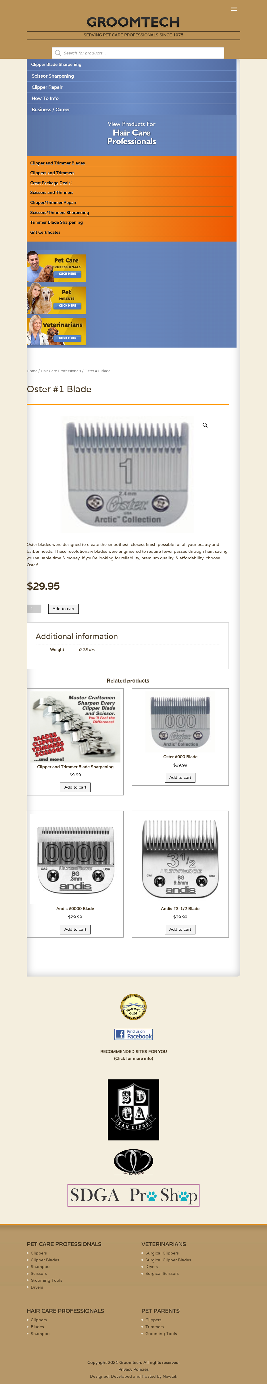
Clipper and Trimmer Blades (57, 163)
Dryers (37, 1287)
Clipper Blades (45, 1260)
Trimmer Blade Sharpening (56, 222)
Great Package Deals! (51, 182)
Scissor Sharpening (53, 76)
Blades (37, 1326)
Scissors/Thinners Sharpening (59, 212)
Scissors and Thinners (51, 192)
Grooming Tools (46, 1280)
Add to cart (63, 608)
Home (32, 370)
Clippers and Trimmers (52, 172)
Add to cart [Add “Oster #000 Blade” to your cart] (180, 777)
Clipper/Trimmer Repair (53, 202)
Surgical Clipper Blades (168, 1260)
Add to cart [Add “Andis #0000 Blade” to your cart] (75, 929)
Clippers (39, 1253)
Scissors (39, 1273)
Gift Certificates (45, 232)
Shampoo (40, 1266)
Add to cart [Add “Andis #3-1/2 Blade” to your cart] (180, 929)
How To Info (45, 98)
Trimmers (154, 1326)
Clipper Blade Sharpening (56, 64)
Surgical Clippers (162, 1253)
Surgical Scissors (162, 1273)
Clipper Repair (47, 87)
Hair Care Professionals (61, 370)
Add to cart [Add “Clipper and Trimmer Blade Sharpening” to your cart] (75, 787)
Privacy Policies (133, 1369)
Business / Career (51, 110)
